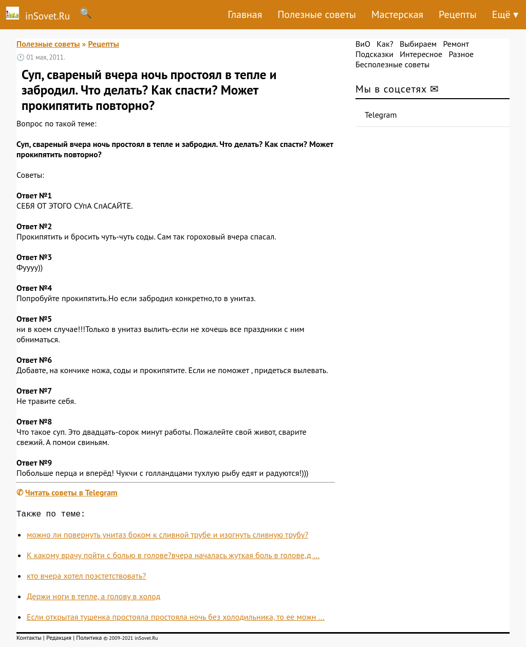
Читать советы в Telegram (71, 492)
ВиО (362, 44)
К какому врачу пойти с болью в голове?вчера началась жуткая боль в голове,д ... (173, 557)
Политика (89, 639)
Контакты (29, 639)
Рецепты (458, 14)
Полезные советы (316, 14)
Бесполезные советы (392, 64)
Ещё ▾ (505, 14)
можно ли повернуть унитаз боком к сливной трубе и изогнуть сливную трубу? (167, 536)
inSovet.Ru (35, 14)
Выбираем (418, 44)
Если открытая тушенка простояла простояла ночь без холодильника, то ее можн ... (176, 619)
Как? (385, 44)
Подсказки (374, 54)
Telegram (381, 114)
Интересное (421, 54)
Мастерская (397, 14)
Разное (461, 54)
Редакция (58, 639)
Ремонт (455, 44)
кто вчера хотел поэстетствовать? (86, 577)
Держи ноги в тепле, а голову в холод (93, 598)
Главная (245, 14)
